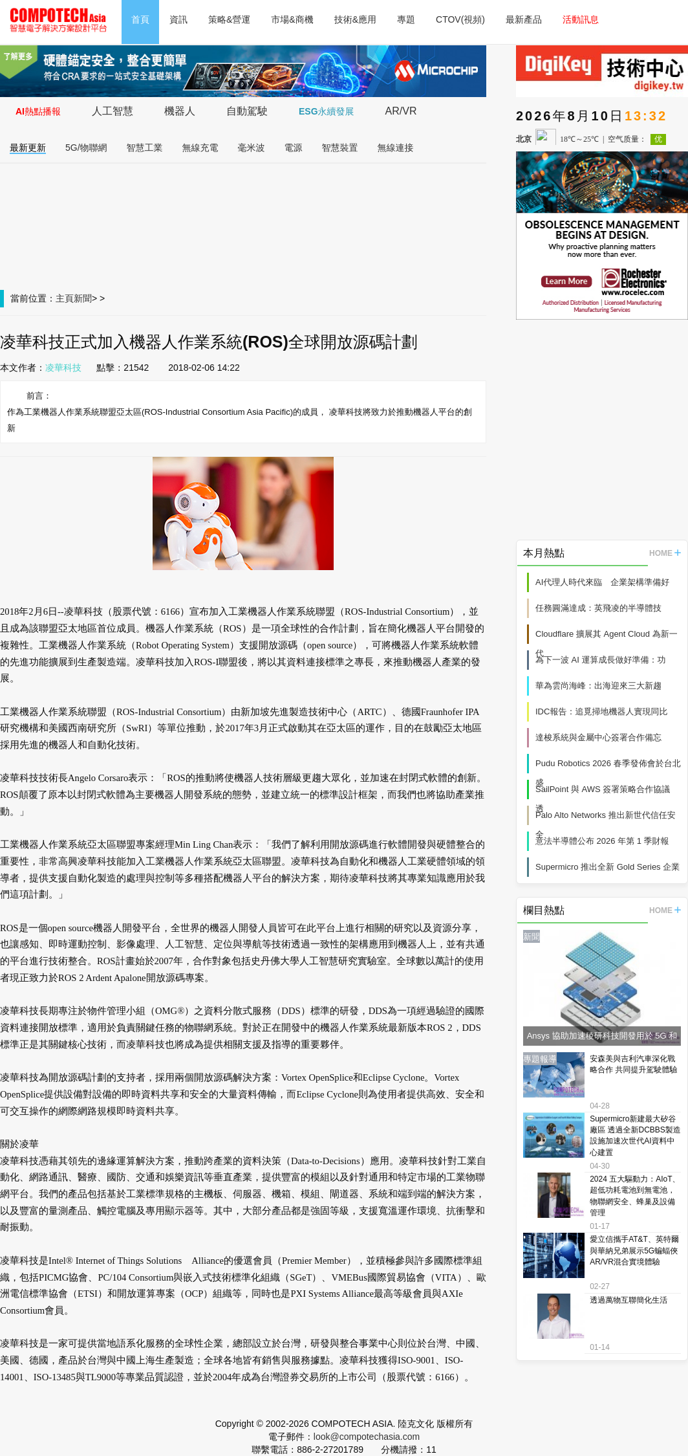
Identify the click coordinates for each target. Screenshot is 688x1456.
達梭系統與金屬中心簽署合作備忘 (598, 737)
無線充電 (200, 147)
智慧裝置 (340, 147)
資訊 (178, 19)
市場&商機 (292, 19)
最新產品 (524, 19)
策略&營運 (229, 19)
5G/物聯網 (86, 147)
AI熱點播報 (38, 111)
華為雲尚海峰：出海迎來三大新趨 (598, 685)
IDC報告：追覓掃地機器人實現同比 (601, 711)
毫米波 (251, 147)
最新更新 (28, 147)
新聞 (83, 298)
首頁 (140, 19)
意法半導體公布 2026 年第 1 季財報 (602, 841)
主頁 (65, 298)
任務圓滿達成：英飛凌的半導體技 (598, 608)
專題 (406, 19)
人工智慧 (112, 110)
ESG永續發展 (326, 111)
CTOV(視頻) (460, 19)
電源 (294, 147)
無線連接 (396, 147)
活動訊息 (581, 19)
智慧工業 (145, 147)
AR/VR (401, 110)
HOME (665, 553)
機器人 (179, 110)
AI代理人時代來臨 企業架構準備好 (602, 582)
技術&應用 (355, 19)
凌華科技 (63, 367)
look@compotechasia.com (367, 1436)
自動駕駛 (247, 110)
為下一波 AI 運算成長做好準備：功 (600, 660)
